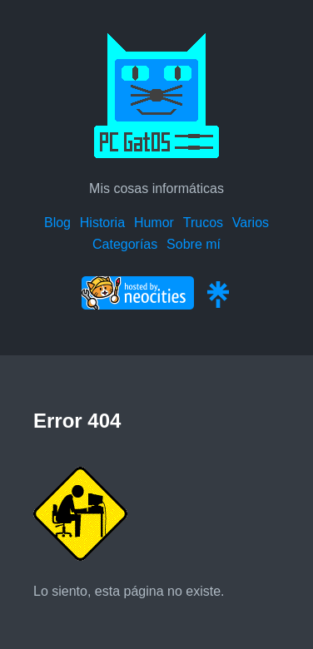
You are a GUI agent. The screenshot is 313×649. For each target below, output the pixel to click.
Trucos (203, 223)
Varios (250, 223)
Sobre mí (193, 244)
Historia (102, 223)
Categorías (124, 244)
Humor (154, 223)
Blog (57, 223)
